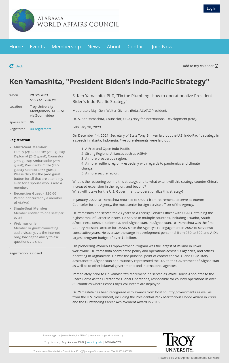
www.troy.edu (94, 342)
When (13, 95)
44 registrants (40, 129)
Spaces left (17, 122)
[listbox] (201, 66)
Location (15, 106)
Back (19, 66)
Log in (211, 8)
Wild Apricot (182, 357)
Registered (17, 129)
